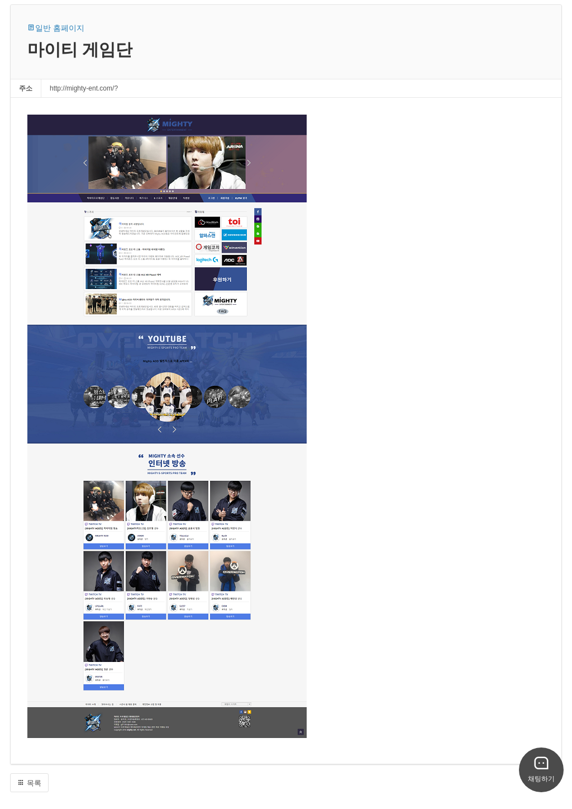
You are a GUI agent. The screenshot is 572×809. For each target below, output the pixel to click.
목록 (29, 783)
